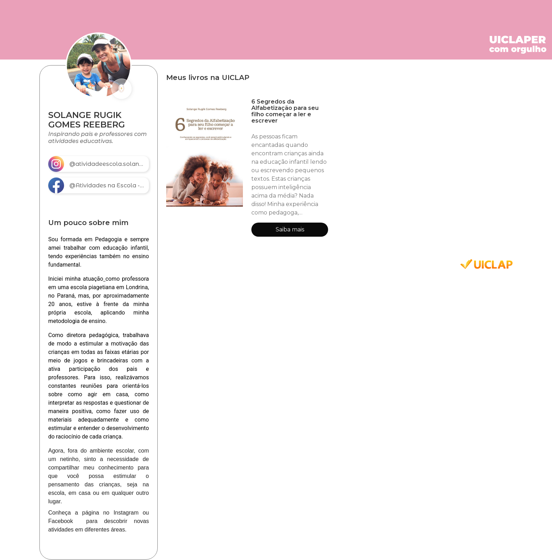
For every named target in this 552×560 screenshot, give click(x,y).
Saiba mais (290, 229)
